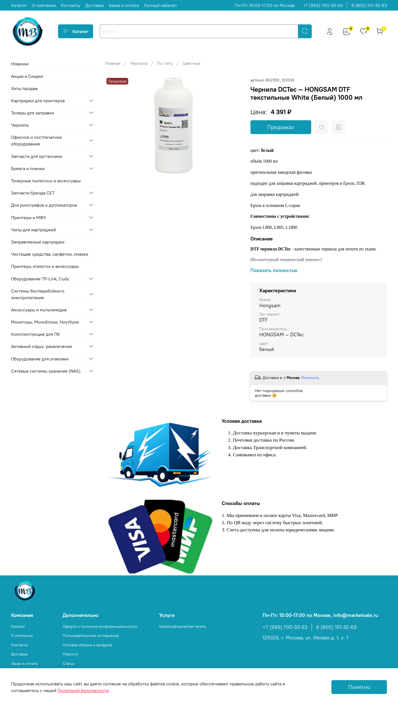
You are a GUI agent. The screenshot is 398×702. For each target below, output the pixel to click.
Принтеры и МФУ (28, 217)
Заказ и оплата (124, 5)
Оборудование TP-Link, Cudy (40, 278)
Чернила (138, 63)
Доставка (94, 5)
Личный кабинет (160, 5)
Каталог (19, 5)
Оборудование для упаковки (40, 359)
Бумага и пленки (27, 168)
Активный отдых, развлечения (41, 346)
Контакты (70, 5)
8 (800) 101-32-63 (369, 5)
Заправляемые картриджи (37, 242)
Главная (112, 63)
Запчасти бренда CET (32, 193)
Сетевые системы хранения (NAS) (45, 371)
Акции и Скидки (27, 76)
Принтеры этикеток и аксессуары (45, 266)
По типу (165, 63)
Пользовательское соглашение (91, 635)
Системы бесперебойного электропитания (37, 294)
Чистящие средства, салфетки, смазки (49, 254)
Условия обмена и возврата (87, 644)
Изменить (310, 377)
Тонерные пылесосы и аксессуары (46, 180)
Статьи (69, 663)
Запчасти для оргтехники (36, 156)
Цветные (191, 63)
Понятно (359, 686)
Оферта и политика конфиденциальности (100, 626)
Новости (70, 654)
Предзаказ (280, 127)
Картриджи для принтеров (38, 100)
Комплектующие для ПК (35, 334)
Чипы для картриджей (33, 229)
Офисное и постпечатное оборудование (36, 140)
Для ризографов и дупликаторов (44, 205)
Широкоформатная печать (182, 626)
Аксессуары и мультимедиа (39, 309)
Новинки (19, 63)
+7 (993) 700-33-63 (323, 5)
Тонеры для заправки (32, 113)
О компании (44, 5)
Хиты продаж (24, 88)
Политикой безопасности (83, 690)
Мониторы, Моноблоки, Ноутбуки (45, 322)
